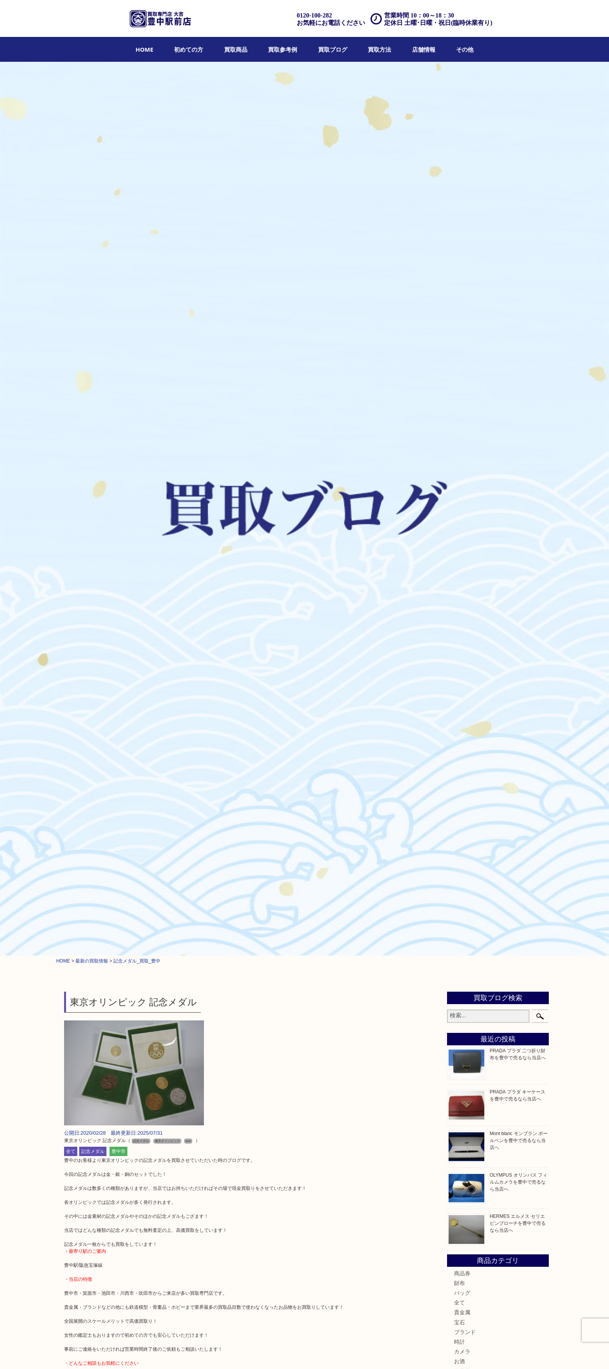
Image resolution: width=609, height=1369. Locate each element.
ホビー (462, 682)
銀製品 (462, 506)
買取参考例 (282, 49)
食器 (459, 525)
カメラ (462, 467)
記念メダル (92, 266)
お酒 (459, 476)
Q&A (319, 1352)
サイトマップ (421, 1352)
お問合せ (339, 1352)
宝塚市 (462, 843)
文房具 (462, 633)
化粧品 (462, 594)
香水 (459, 603)
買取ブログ (332, 49)
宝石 (459, 437)
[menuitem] (144, 49)
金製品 (462, 496)
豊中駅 (462, 774)
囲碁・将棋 (467, 711)
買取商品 (235, 49)
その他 (464, 49)
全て (70, 266)
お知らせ (465, 741)
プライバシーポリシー (377, 1352)
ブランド (465, 447)
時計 (459, 457)
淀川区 (462, 784)
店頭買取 (227, 1352)
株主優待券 (467, 555)
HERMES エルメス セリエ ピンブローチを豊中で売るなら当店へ (518, 338)
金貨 (459, 574)
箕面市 (462, 794)
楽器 (459, 672)
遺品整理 (275, 1352)
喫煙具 (462, 623)
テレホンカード (473, 535)
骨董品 (462, 486)
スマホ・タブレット (478, 692)
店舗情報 (423, 49)
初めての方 (188, 49)
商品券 (462, 388)
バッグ (462, 408)
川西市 (462, 823)
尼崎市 (462, 804)
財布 (459, 398)
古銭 (459, 565)
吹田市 (462, 814)
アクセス (299, 1352)
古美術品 (465, 516)
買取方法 (379, 49)
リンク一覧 (451, 1352)
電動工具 (465, 662)
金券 (459, 545)
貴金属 (462, 427)
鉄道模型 (465, 643)
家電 (459, 652)
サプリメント (470, 613)
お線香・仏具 (470, 721)
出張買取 (251, 1352)
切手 (459, 701)
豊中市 (118, 266)
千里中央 (465, 833)
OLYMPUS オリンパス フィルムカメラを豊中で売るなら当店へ (518, 297)
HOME (144, 49)
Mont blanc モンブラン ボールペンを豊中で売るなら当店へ (519, 255)
